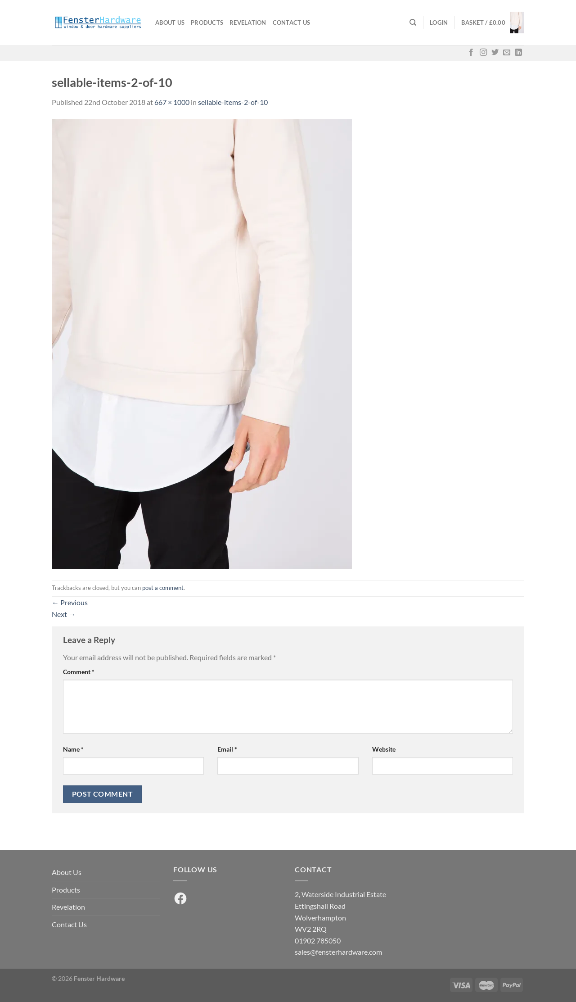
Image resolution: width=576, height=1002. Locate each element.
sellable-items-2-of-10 (233, 102)
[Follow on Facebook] (471, 53)
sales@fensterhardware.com (338, 952)
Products (207, 22)
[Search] (413, 22)
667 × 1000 (171, 102)
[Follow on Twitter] (495, 53)
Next (64, 614)
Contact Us (291, 22)
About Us (169, 22)
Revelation (248, 22)
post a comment (163, 587)
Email (227, 749)
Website (384, 749)
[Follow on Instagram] (483, 53)
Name (73, 749)
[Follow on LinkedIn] (518, 53)
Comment (78, 672)
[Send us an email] (506, 53)
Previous (70, 602)
